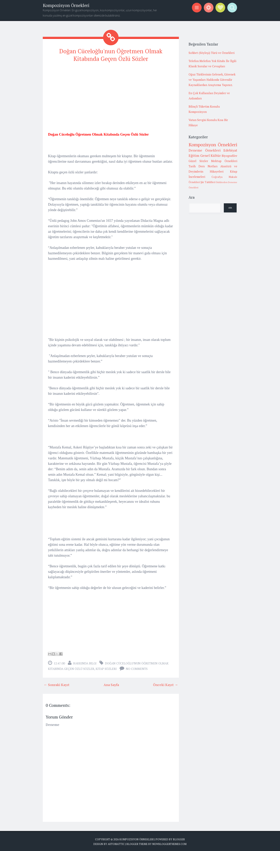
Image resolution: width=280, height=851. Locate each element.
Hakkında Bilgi (84, 662)
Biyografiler (229, 156)
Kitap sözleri (106, 668)
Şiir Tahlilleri (207, 182)
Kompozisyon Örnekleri (66, 5)
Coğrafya (217, 177)
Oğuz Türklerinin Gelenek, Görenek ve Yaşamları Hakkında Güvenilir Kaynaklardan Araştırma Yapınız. (212, 79)
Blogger (179, 838)
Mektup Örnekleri (224, 161)
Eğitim (194, 155)
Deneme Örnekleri (205, 150)
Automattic (116, 843)
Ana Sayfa (111, 684)
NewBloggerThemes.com (169, 843)
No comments (137, 668)
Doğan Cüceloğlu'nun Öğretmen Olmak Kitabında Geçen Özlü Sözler (110, 54)
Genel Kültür (210, 155)
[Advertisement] (111, 93)
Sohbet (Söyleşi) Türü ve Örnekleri (211, 53)
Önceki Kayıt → (165, 684)
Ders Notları (208, 166)
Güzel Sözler (198, 161)
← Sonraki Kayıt (56, 684)
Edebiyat (230, 150)
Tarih (192, 166)
